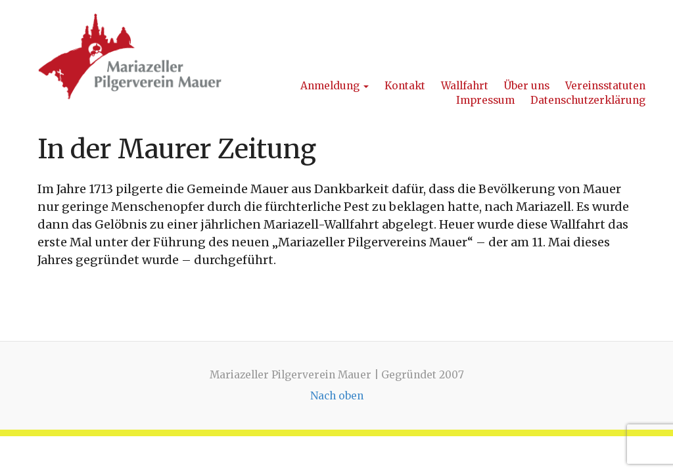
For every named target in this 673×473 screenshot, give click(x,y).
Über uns (526, 85)
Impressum (485, 100)
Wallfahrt (464, 85)
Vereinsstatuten (605, 85)
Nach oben (336, 396)
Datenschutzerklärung (587, 100)
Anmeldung (334, 85)
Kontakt (404, 85)
